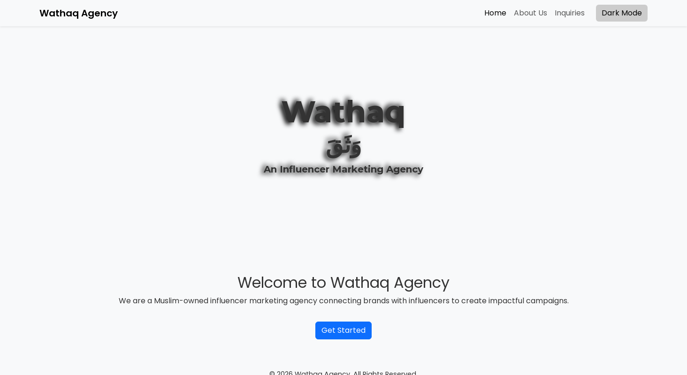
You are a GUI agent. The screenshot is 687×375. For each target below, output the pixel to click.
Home (495, 13)
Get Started (343, 330)
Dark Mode (622, 13)
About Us (530, 13)
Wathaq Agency (78, 13)
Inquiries (570, 13)
